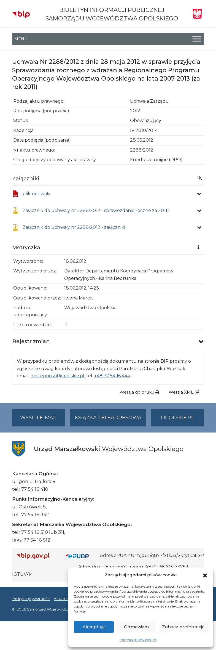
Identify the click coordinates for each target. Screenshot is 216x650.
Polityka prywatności (31, 598)
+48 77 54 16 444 (112, 375)
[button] (205, 575)
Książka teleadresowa (108, 418)
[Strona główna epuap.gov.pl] (80, 555)
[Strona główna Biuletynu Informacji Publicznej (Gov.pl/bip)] (36, 555)
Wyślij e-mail (42, 419)
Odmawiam (136, 626)
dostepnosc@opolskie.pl (57, 375)
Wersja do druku (139, 392)
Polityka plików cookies (138, 640)
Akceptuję (94, 626)
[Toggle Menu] (196, 39)
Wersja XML (184, 392)
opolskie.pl (177, 418)
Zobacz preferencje (183, 626)
